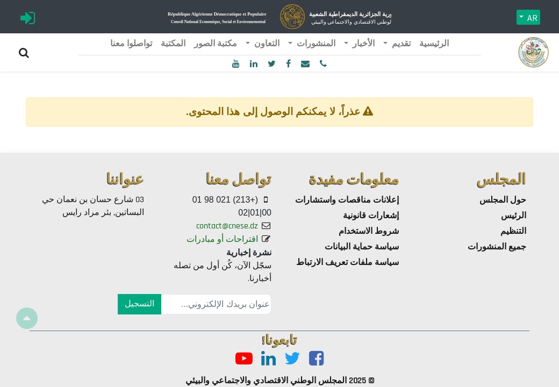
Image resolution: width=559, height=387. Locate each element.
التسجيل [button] (139, 304)
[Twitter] (292, 359)
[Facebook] (316, 359)
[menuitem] (434, 44)
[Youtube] (244, 359)
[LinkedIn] (268, 359)
